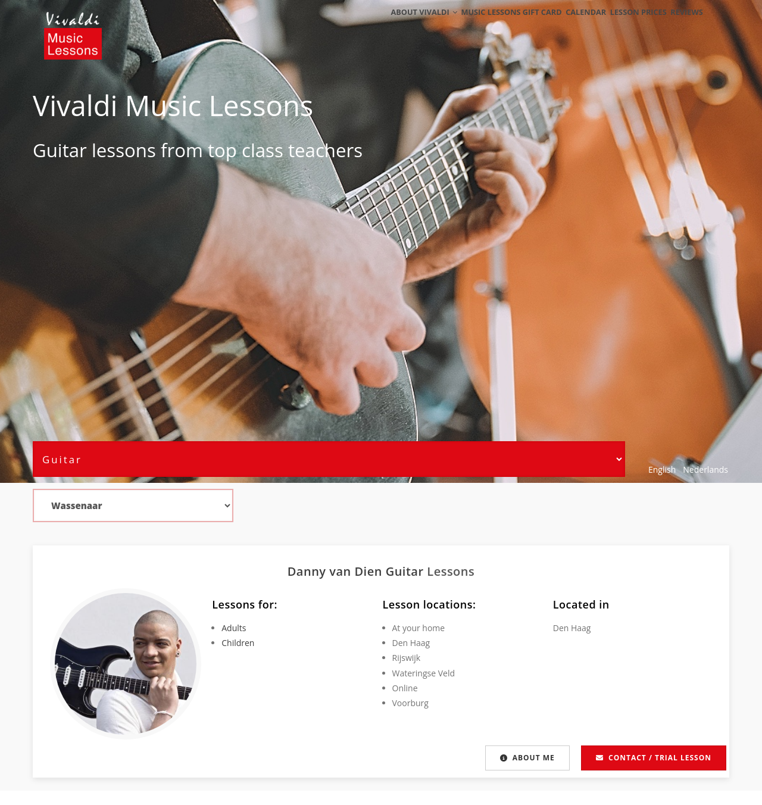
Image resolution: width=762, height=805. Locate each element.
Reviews (683, 25)
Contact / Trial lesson (653, 758)
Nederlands (705, 469)
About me (527, 758)
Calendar (568, 25)
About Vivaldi (397, 25)
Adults (233, 628)
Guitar (60, 150)
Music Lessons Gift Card (489, 25)
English (662, 469)
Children (237, 642)
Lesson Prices (627, 25)
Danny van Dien (337, 571)
